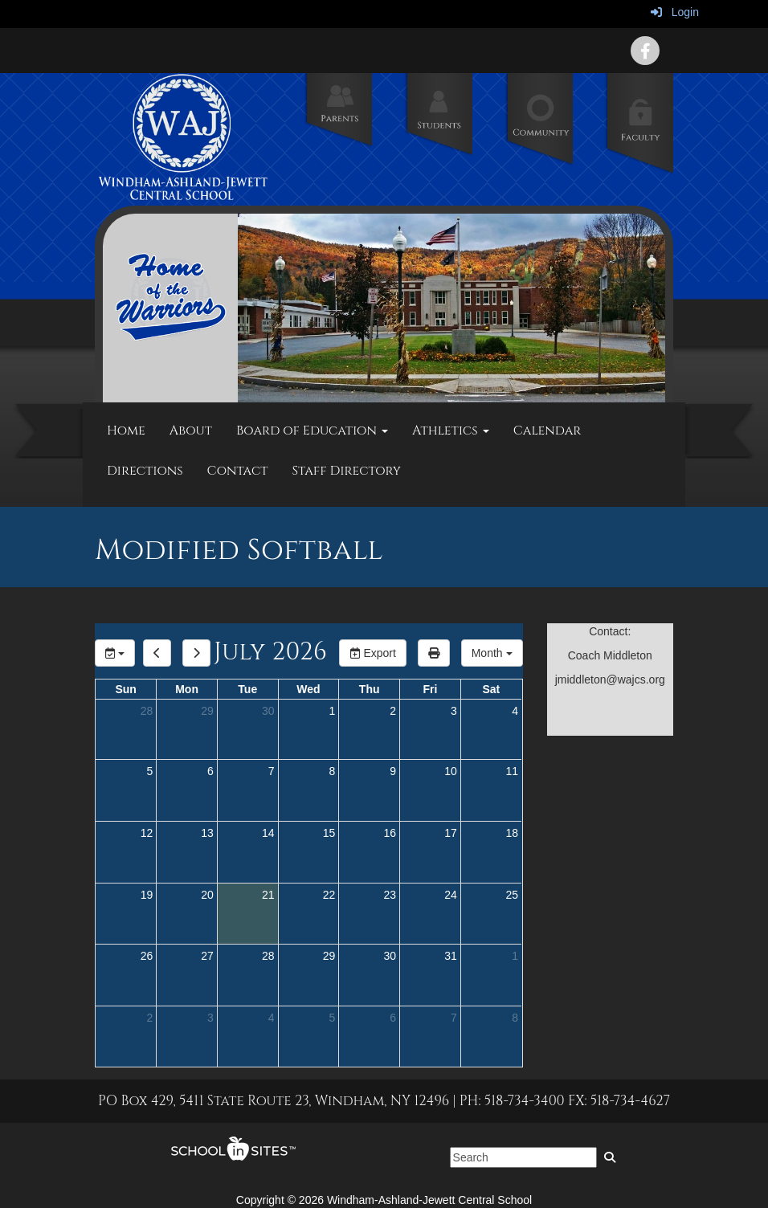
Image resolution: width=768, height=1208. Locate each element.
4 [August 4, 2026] (271, 1017)
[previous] (157, 653)
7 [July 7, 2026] (271, 771)
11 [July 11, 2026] (511, 771)
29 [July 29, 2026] (329, 955)
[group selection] (115, 653)
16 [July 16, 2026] (389, 832)
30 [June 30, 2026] (268, 710)
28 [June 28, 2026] (147, 710)
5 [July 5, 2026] (149, 771)
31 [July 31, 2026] (450, 955)
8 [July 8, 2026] (332, 771)
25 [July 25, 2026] (511, 894)
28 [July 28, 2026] (268, 955)
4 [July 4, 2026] (515, 710)
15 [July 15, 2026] (329, 832)
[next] (196, 653)
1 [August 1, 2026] (515, 955)
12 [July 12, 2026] (147, 832)
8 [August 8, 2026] (515, 1017)
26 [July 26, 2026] (147, 955)
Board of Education (312, 430)
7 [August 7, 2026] (454, 1017)
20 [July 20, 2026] (207, 894)
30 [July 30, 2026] (389, 955)
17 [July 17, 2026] (450, 832)
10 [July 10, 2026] (450, 771)
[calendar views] (492, 653)
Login (675, 12)
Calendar (547, 430)
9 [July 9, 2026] (393, 771)
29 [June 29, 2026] (207, 710)
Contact (237, 471)
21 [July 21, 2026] (268, 894)
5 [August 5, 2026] (332, 1017)
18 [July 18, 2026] (511, 832)
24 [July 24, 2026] (450, 894)
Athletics (450, 430)
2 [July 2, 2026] (393, 710)
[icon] (645, 50)
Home (126, 430)
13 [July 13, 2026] (207, 832)
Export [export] (372, 653)
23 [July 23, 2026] (389, 894)
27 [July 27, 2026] (207, 955)
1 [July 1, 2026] (332, 710)
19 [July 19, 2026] (147, 894)
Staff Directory (347, 471)
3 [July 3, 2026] (454, 710)
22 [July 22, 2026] (329, 894)
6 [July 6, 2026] (210, 771)
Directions (145, 471)
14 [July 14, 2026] (268, 832)
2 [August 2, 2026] (149, 1017)
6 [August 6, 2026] (393, 1017)
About (191, 430)
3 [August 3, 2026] (210, 1017)
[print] (434, 653)
